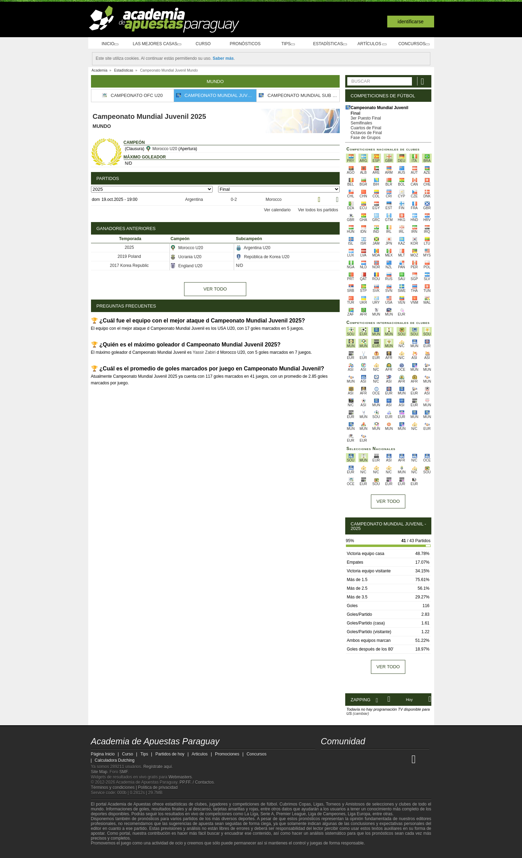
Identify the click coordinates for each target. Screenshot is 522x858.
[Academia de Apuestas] (378, 759)
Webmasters (180, 777)
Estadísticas (331, 44)
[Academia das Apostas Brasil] (352, 759)
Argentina (193, 199)
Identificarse (411, 21)
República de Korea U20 (262, 256)
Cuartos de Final (366, 127)
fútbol (272, 804)
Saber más (223, 58)
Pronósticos (247, 43)
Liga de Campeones (326, 813)
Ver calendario (277, 209)
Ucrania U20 (185, 256)
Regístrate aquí (157, 766)
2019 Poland (129, 256)
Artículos (372, 44)
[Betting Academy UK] (405, 759)
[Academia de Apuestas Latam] (391, 759)
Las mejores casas (158, 44)
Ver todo (215, 288)
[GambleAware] (108, 852)
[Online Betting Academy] (366, 759)
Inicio (109, 44)
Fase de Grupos (366, 137)
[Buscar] (423, 81)
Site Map (99, 771)
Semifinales (361, 123)
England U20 (186, 265)
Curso (206, 43)
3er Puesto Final (366, 118)
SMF (123, 771)
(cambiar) (361, 713)
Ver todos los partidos (318, 209)
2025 (129, 247)
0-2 (233, 199)
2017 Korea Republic (129, 265)
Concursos (414, 44)
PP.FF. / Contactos (197, 782)
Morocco (273, 199)
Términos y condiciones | (114, 787)
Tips (289, 44)
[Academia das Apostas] (340, 759)
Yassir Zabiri (204, 352)
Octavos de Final (366, 132)
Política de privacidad (157, 787)
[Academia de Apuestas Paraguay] (327, 759)
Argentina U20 (253, 247)
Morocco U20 (161, 148)
